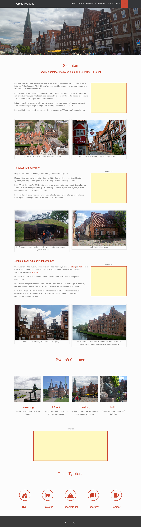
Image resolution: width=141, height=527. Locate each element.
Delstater (80, 4)
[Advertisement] (108, 98)
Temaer (110, 4)
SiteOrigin (73, 523)
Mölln (81, 267)
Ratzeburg (36, 272)
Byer (73, 4)
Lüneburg (84, 407)
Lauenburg (72, 267)
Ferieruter (101, 4)
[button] (124, 4)
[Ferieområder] (70, 495)
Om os (117, 4)
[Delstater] (47, 495)
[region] (70, 31)
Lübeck (56, 407)
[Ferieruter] (93, 495)
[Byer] (24, 495)
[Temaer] (116, 495)
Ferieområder (91, 4)
